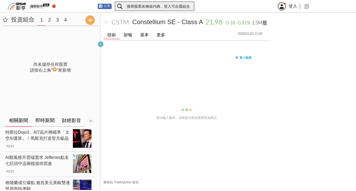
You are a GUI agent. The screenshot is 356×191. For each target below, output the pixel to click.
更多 (161, 35)
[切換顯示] (90, 121)
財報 (128, 35)
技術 (111, 35)
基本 (144, 35)
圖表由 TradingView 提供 (121, 182)
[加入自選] (106, 22)
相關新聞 (18, 120)
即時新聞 (45, 120)
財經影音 (71, 120)
